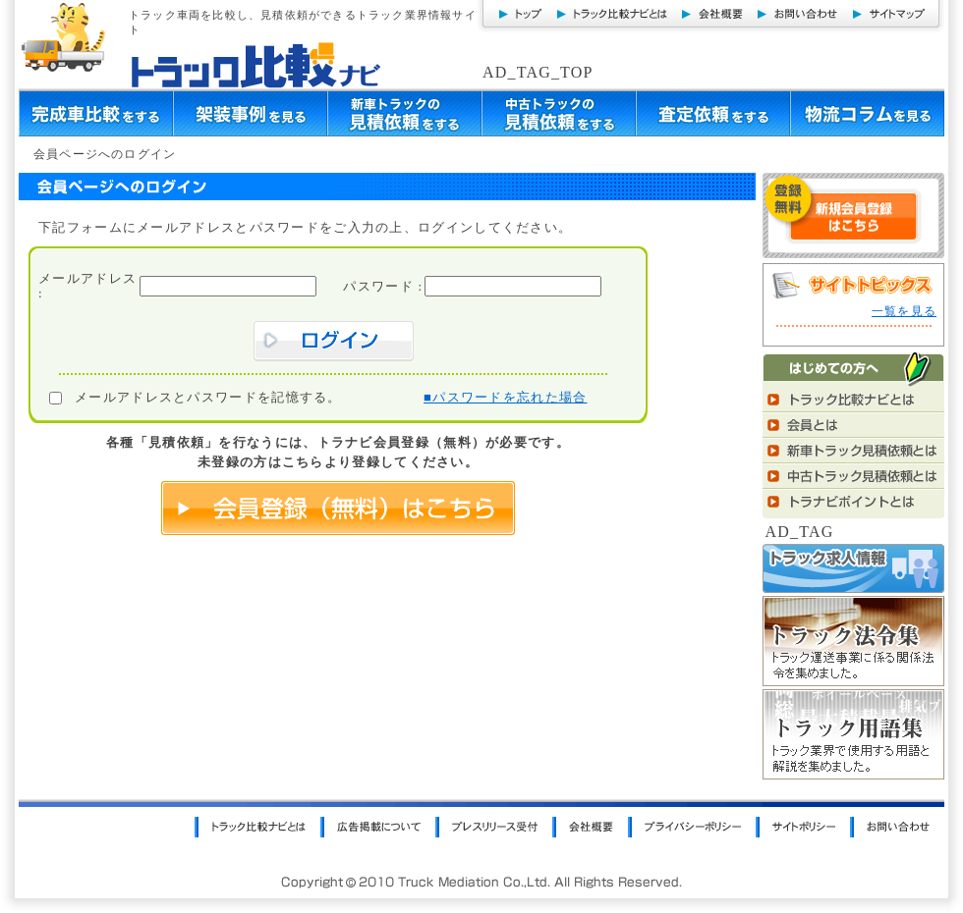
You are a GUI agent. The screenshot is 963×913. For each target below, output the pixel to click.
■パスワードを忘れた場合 (505, 397)
